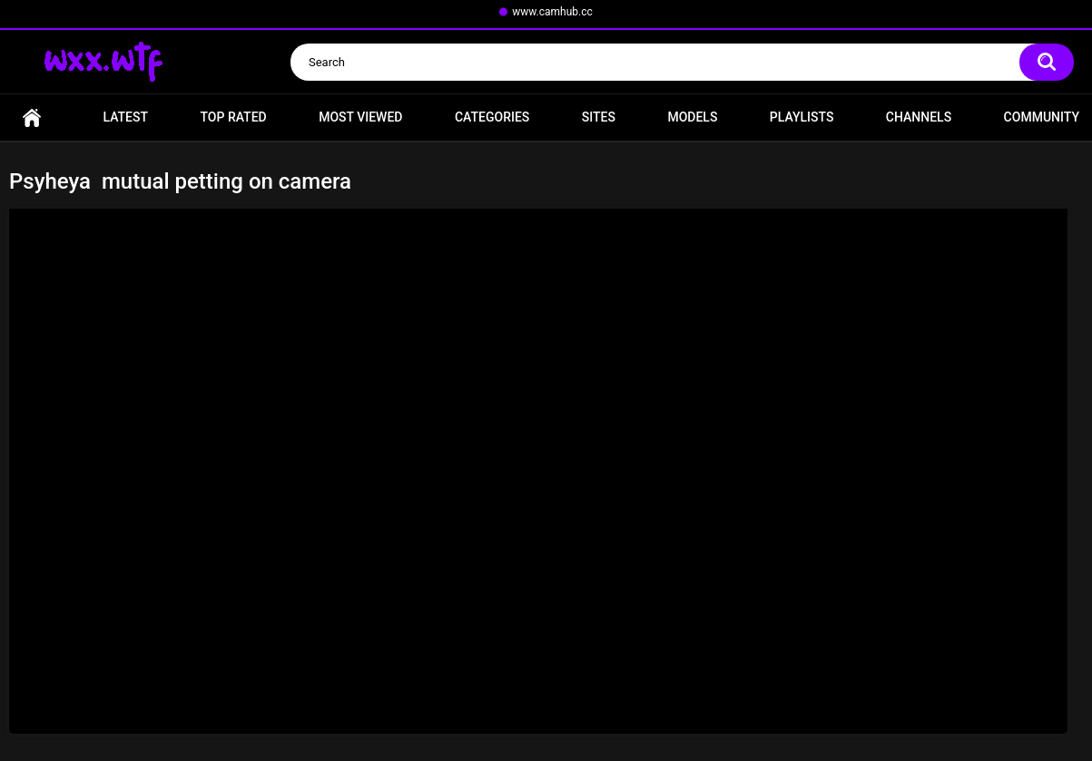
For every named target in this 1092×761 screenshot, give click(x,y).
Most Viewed (360, 117)
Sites (598, 117)
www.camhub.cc (552, 11)
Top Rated (233, 117)
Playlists (802, 117)
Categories (492, 117)
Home (31, 117)
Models (692, 117)
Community (1041, 117)
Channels (918, 117)
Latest (125, 117)
